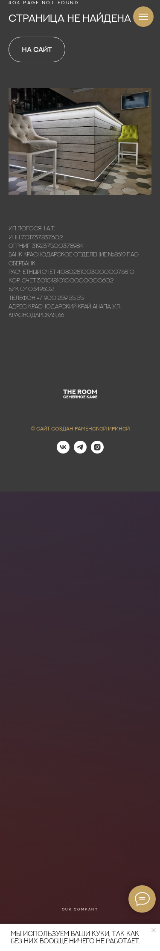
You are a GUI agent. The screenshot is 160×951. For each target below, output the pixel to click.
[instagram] (97, 451)
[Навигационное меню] (143, 17)
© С (35, 428)
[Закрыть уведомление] (153, 930)
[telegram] (80, 451)
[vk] (63, 451)
